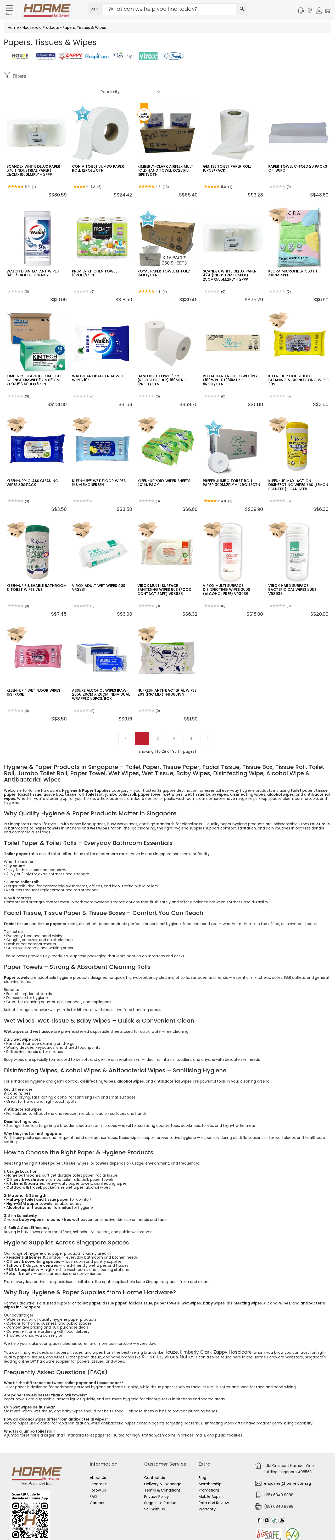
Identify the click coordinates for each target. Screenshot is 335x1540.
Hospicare (227, 1336)
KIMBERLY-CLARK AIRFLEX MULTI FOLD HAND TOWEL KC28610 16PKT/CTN (165, 155)
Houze (170, 1336)
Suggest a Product (161, 1485)
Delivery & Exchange (162, 1466)
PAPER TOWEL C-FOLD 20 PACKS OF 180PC (297, 152)
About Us (98, 1460)
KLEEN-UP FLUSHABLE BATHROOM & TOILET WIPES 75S (36, 572)
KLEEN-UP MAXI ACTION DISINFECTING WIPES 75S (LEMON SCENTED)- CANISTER (298, 469)
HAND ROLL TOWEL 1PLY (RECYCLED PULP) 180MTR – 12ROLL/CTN (162, 364)
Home (13, 27)
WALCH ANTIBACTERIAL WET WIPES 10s (98, 362)
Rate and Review (214, 1485)
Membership (210, 1466)
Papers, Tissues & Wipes (84, 27)
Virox (151, 1340)
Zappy (210, 1336)
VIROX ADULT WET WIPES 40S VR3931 (98, 572)
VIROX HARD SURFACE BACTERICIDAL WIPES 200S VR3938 (292, 574)
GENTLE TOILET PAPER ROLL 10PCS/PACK (227, 152)
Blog (202, 1460)
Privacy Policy (156, 1479)
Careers (97, 1485)
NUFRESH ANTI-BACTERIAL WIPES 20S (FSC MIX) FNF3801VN (167, 676)
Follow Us (98, 1473)
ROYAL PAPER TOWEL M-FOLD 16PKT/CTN (163, 257)
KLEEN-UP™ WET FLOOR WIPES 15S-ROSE (33, 676)
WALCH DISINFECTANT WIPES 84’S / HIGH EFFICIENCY (33, 257)
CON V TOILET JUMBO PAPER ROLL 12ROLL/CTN (98, 152)
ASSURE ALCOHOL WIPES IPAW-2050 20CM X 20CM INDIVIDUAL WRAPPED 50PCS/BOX (101, 679)
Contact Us (154, 1460)
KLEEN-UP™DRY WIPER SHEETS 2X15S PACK (163, 467)
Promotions (209, 1473)
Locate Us (99, 1466)
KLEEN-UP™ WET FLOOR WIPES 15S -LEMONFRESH (99, 467)
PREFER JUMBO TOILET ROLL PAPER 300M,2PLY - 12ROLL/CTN (231, 467)
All (95, 9)
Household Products (41, 27)
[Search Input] (169, 9)
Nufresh (168, 1340)
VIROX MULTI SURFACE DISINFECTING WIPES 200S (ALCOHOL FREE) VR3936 (226, 574)
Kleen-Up (137, 1340)
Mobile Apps (209, 1479)
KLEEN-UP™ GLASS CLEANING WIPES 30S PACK (32, 467)
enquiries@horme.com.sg (287, 1466)
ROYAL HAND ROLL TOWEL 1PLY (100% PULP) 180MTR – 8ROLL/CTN (230, 364)
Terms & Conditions (162, 1473)
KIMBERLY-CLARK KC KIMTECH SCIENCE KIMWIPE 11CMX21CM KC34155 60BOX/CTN (34, 364)
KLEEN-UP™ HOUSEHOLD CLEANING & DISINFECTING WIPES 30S (298, 364)
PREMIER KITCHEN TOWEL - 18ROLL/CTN (96, 257)
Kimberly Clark (190, 1336)
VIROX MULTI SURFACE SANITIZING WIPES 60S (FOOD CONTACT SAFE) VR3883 (164, 574)
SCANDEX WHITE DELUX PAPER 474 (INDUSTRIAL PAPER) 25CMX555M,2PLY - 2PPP (229, 259)
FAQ (93, 1479)
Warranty (207, 1491)
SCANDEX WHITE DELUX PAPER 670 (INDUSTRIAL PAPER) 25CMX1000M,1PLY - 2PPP (33, 155)
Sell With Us (154, 1491)
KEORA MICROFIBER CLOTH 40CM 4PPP (292, 257)
